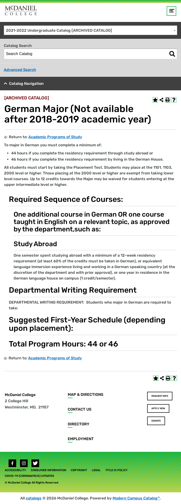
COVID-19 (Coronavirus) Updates (29, 476)
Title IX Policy (116, 470)
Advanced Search (20, 69)
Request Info (159, 396)
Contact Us (79, 409)
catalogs (33, 498)
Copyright (79, 470)
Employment (81, 439)
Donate (156, 420)
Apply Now (158, 408)
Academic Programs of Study (55, 137)
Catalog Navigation (26, 83)
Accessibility (15, 470)
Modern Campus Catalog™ (136, 498)
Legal (96, 470)
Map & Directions (85, 394)
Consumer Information (48, 470)
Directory (78, 424)
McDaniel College (20, 394)
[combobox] (90, 30)
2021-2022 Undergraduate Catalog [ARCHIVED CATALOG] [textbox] (59, 30)
